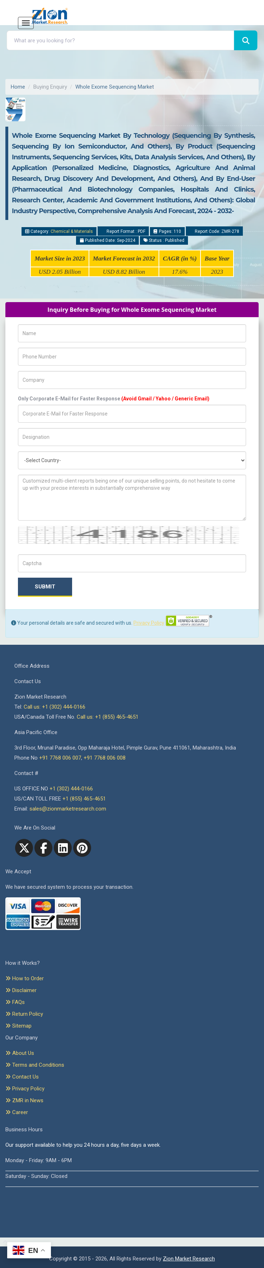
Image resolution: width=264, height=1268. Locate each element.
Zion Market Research (189, 1258)
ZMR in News (24, 1100)
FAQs (15, 1002)
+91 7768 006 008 (105, 758)
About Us (19, 1053)
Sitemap (18, 1026)
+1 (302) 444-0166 (71, 788)
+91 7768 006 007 (60, 758)
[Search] (246, 40)
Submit (45, 586)
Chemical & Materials (72, 231)
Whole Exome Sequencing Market (114, 87)
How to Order (24, 978)
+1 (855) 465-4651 (84, 798)
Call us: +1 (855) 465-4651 (107, 717)
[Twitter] (24, 848)
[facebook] (43, 848)
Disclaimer (21, 990)
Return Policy (24, 1014)
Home (18, 87)
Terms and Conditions (34, 1065)
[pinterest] (82, 848)
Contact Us (22, 1077)
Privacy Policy (148, 623)
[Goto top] (4, 1242)
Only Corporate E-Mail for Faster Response (113, 398)
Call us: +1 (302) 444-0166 (54, 707)
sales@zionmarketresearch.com (67, 809)
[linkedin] (63, 848)
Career (16, 1112)
